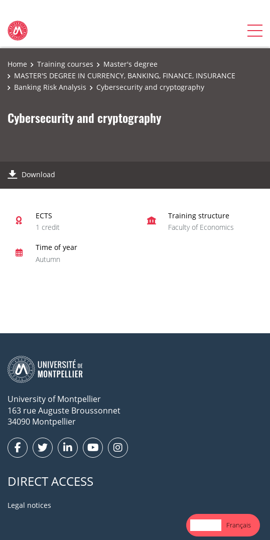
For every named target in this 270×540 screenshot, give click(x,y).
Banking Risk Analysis (50, 87)
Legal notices (29, 505)
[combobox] (205, 525)
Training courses (65, 64)
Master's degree (130, 64)
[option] (238, 525)
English (205, 524)
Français (238, 524)
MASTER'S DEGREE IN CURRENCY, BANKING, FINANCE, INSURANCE (124, 75)
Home (17, 64)
